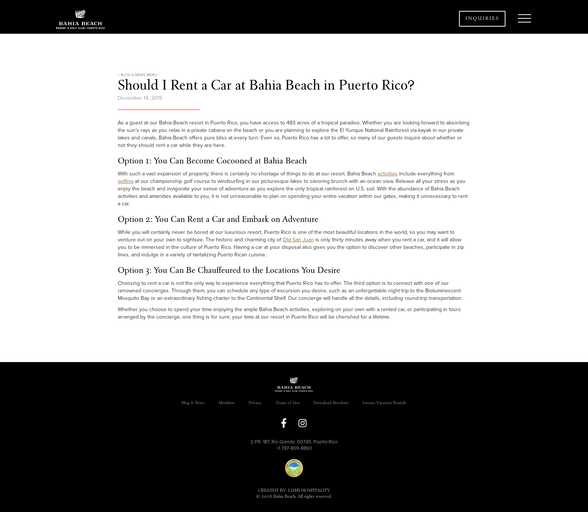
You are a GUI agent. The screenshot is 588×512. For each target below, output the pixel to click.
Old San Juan (298, 240)
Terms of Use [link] (288, 403)
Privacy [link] (255, 403)
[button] (524, 18)
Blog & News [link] (193, 403)
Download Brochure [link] (331, 403)
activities (388, 174)
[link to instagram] (302, 423)
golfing (126, 181)
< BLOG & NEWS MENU (137, 75)
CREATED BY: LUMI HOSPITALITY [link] (294, 490)
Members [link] (227, 403)
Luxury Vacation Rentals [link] (384, 403)
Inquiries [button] (482, 18)
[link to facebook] (283, 423)
